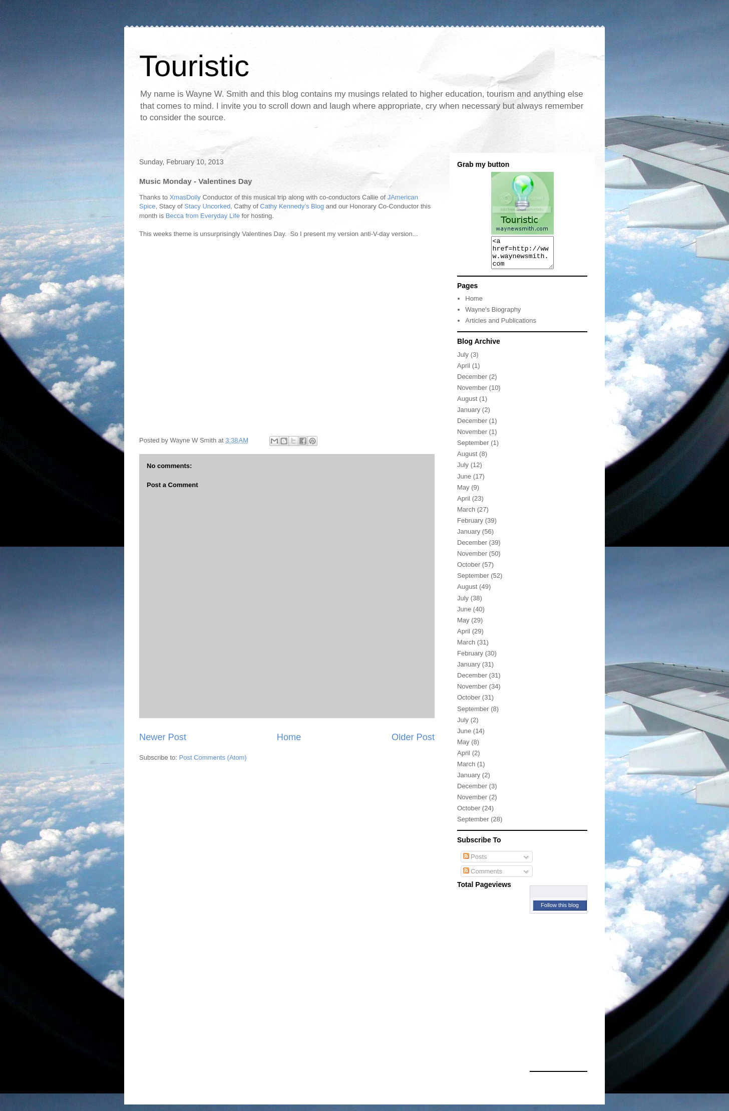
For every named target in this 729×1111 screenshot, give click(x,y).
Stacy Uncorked (207, 206)
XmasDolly (185, 197)
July (463, 360)
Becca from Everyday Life (203, 215)
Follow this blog (560, 911)
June (464, 482)
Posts (475, 862)
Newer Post (162, 737)
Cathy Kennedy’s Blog (292, 206)
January (468, 415)
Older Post (413, 737)
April (463, 371)
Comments (482, 877)
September (473, 449)
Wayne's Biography (493, 315)
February (470, 526)
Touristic (194, 66)
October (468, 570)
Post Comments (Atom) (213, 757)
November (472, 393)
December (472, 382)
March (466, 515)
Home (289, 737)
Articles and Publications (500, 326)
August (467, 404)
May (463, 493)
